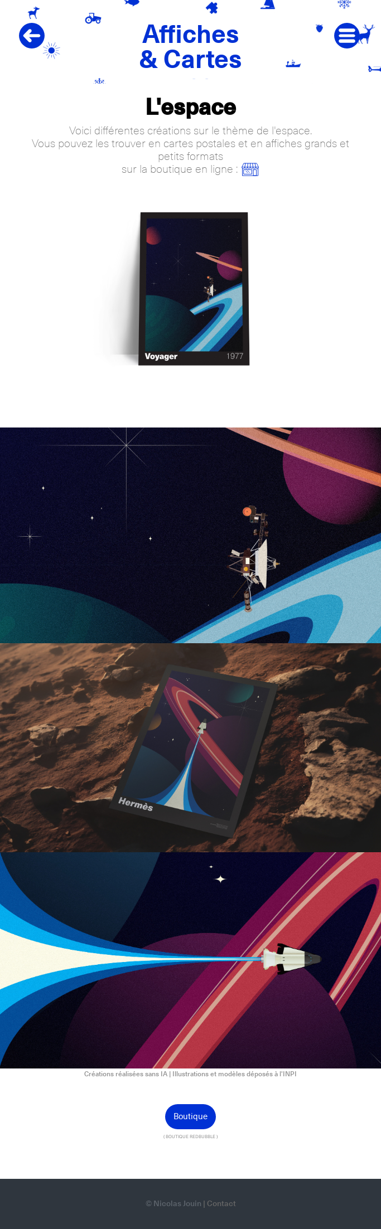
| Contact (219, 1204)
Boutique (190, 1117)
